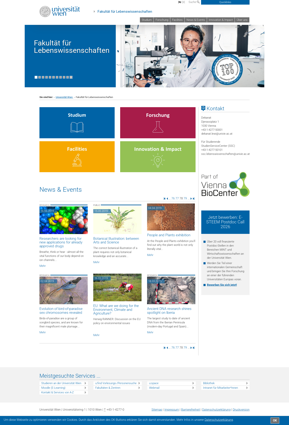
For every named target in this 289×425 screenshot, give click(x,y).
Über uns (242, 20)
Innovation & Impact (221, 20)
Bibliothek (209, 383)
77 (177, 198)
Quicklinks (225, 2)
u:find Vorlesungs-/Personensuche (116, 383)
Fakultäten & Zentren (107, 387)
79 (185, 198)
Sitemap (157, 409)
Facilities (177, 20)
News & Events (196, 20)
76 (173, 198)
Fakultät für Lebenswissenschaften (125, 12)
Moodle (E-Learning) (53, 387)
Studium (147, 20)
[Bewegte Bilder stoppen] (71, 77)
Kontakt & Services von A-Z (57, 392)
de (181, 2)
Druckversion (241, 409)
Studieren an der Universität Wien (61, 383)
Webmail (154, 387)
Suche (194, 2)
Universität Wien (64, 97)
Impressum (171, 409)
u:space (154, 383)
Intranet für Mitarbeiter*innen (220, 387)
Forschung (162, 20)
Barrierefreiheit (190, 409)
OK (275, 420)
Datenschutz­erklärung (216, 409)
